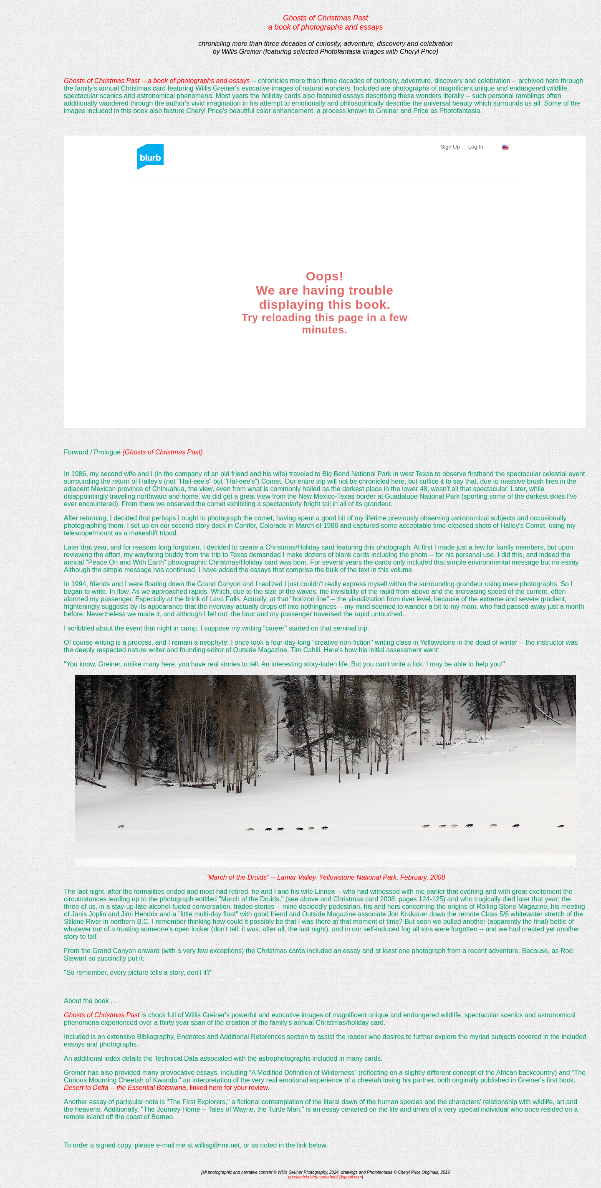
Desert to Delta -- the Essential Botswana (125, 1087)
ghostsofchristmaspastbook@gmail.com (325, 1177)
